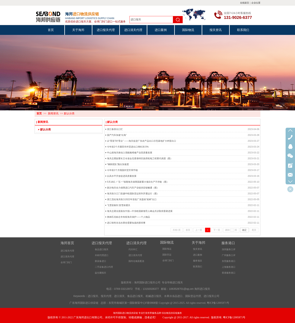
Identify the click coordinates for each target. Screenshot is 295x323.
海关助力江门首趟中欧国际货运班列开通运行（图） (133, 193)
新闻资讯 (53, 113)
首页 (39, 113)
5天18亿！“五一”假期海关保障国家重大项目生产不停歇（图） (138, 182)
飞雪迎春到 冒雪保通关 (118, 205)
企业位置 (255, 3)
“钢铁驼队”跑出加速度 (118, 164)
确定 (244, 230)
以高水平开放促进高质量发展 (121, 176)
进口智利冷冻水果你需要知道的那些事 (126, 222)
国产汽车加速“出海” (117, 135)
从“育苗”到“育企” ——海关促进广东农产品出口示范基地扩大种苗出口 (141, 141)
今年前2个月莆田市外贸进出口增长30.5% (128, 146)
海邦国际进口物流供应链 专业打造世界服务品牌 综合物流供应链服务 (147, 313)
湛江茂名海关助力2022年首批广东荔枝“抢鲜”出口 (132, 199)
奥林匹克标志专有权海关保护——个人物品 (128, 217)
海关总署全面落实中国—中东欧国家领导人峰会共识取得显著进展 (140, 211)
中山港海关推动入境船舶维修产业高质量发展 (129, 152)
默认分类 (69, 113)
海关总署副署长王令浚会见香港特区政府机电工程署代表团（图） (140, 158)
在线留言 (244, 3)
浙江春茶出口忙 (115, 129)
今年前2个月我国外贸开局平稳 (122, 170)
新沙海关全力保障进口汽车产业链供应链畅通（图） (133, 187)
